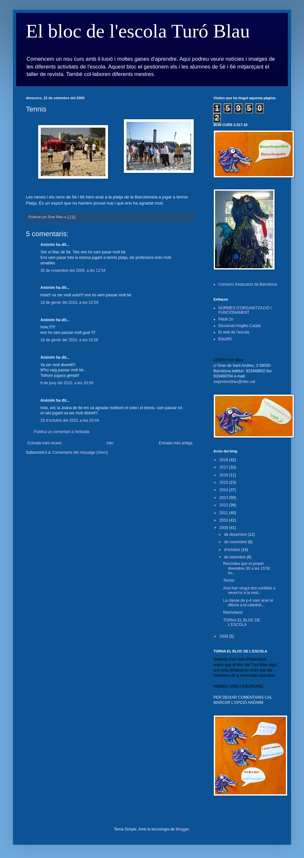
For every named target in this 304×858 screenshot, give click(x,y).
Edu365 (225, 339)
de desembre (236, 534)
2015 (224, 482)
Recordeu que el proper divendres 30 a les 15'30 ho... (246, 568)
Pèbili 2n (225, 319)
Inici (110, 443)
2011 (224, 513)
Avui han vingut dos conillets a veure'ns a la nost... (249, 590)
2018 (224, 460)
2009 (224, 527)
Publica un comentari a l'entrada (61, 431)
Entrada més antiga (175, 443)
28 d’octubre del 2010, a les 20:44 (69, 420)
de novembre (236, 542)
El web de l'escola (233, 332)
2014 (224, 490)
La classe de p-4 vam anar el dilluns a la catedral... (248, 602)
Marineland (232, 612)
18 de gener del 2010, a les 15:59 (69, 302)
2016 (224, 475)
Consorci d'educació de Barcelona (247, 284)
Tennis (228, 580)
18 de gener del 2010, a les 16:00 (69, 340)
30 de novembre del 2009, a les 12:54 (72, 270)
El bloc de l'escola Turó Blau (138, 31)
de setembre (235, 557)
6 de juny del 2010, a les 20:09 (66, 383)
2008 (224, 636)
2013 (224, 497)
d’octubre (232, 549)
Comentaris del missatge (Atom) (80, 452)
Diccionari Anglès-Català (239, 325)
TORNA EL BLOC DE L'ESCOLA (241, 622)
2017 (224, 467)
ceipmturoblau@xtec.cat (234, 381)
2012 (224, 505)
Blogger (182, 829)
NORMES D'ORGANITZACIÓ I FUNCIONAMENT (245, 310)
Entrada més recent (44, 443)
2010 (224, 520)
